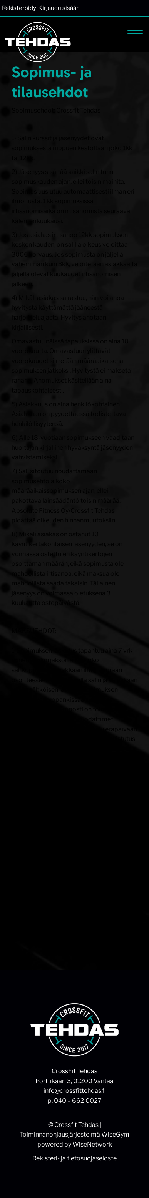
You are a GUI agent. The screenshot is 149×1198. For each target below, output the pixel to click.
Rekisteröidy (19, 8)
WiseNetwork (92, 1144)
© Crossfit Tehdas (73, 1124)
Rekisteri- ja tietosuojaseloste (74, 1158)
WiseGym (115, 1134)
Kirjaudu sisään (59, 8)
